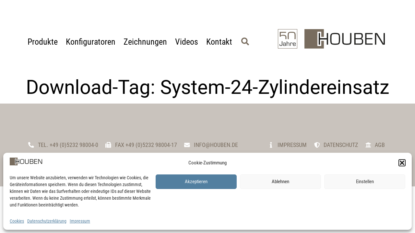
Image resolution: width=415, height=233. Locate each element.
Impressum (80, 221)
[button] (402, 163)
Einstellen (365, 181)
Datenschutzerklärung (46, 221)
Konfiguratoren (90, 42)
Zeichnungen (145, 42)
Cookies (17, 221)
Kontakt (219, 42)
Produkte (43, 42)
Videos (186, 42)
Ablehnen (280, 181)
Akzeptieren (196, 181)
